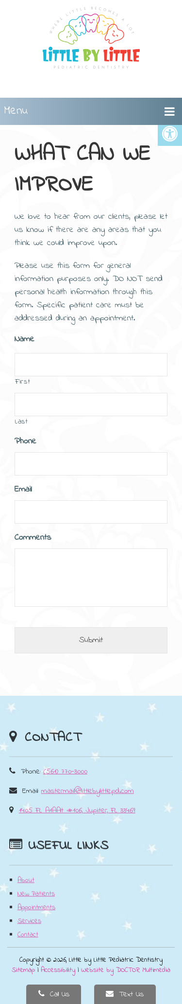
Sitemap (23, 970)
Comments (33, 538)
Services (29, 935)
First (22, 382)
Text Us (125, 994)
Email (23, 489)
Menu (16, 111)
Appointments (36, 921)
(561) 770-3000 (65, 784)
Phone (25, 441)
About (25, 894)
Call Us (53, 994)
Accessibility (58, 970)
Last (21, 422)
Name (24, 339)
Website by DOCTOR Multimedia (125, 970)
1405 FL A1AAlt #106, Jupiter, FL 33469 (77, 822)
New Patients (36, 907)
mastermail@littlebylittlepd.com (87, 803)
